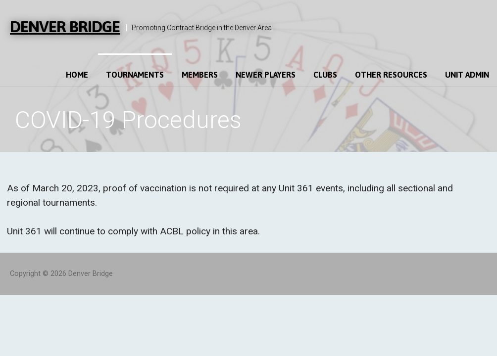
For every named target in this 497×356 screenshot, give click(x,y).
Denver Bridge (65, 26)
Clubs (325, 74)
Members (200, 74)
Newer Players (266, 74)
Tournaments (135, 74)
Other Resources (391, 74)
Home (77, 74)
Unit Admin (467, 74)
